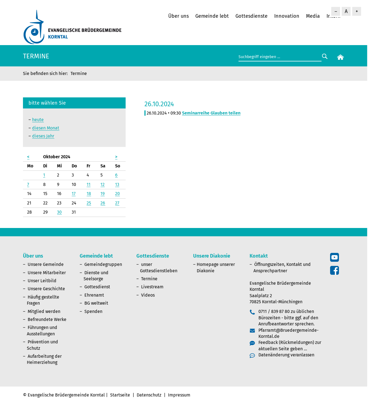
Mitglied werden (44, 311)
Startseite (120, 395)
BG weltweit (96, 303)
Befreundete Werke (47, 319)
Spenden (93, 311)
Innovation (286, 16)
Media (313, 16)
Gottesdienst (97, 286)
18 (89, 193)
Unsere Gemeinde (46, 264)
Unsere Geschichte (46, 288)
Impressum (179, 395)
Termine (149, 278)
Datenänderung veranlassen (286, 354)
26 (102, 203)
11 (88, 184)
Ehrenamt (94, 295)
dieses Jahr (43, 136)
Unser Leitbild (42, 280)
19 (102, 193)
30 (59, 212)
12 (102, 184)
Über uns (178, 16)
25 (89, 203)
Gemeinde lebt (212, 16)
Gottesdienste (251, 16)
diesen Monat (45, 128)
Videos (148, 295)
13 (117, 184)
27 (117, 203)
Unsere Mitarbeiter (47, 272)
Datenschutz (149, 395)
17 (74, 193)
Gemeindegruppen (103, 264)
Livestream (152, 286)
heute (38, 119)
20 (117, 193)
